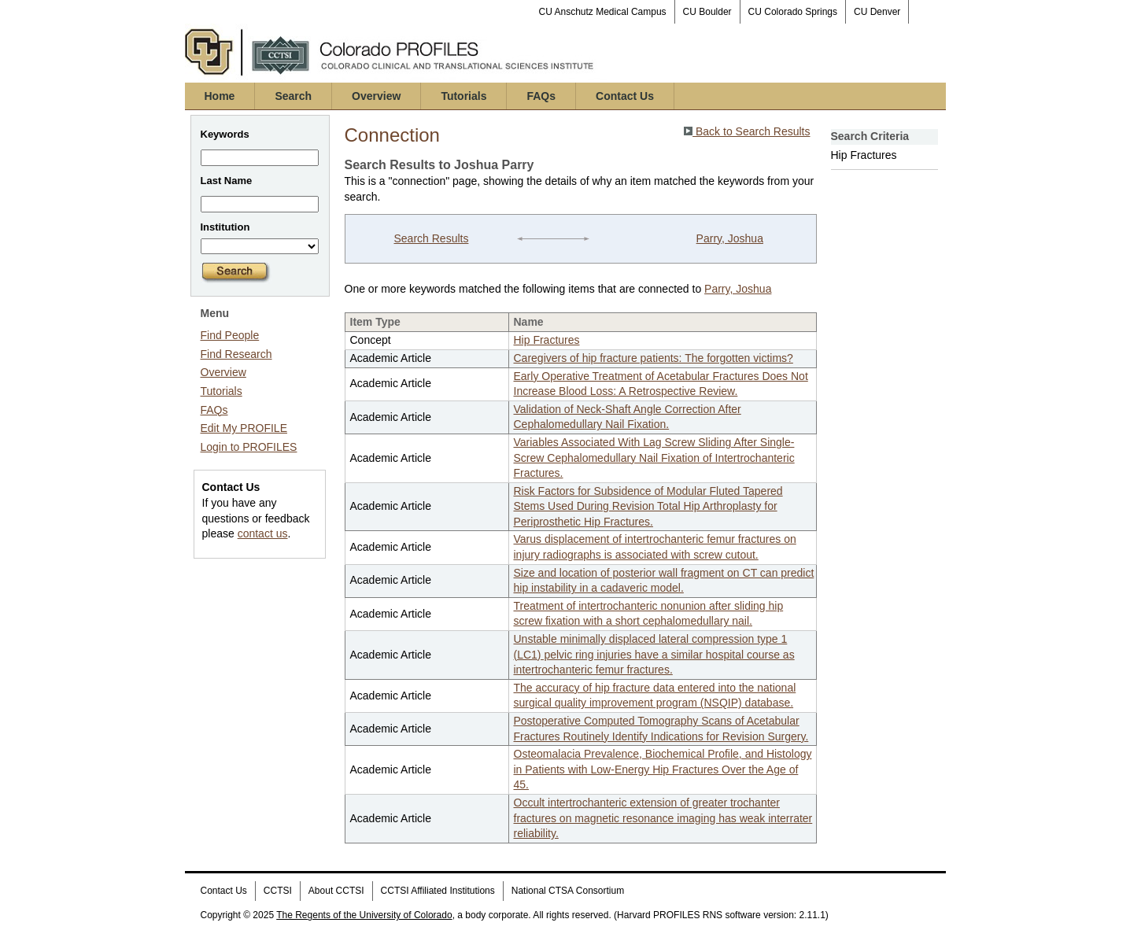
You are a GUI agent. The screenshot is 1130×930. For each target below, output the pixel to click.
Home (220, 96)
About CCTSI (336, 890)
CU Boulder (707, 11)
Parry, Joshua (729, 238)
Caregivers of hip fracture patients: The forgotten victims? (653, 358)
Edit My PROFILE (244, 428)
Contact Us (625, 96)
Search (293, 96)
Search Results (430, 238)
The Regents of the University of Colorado (364, 915)
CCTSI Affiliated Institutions (438, 890)
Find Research (236, 354)
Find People (230, 335)
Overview (376, 96)
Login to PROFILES (249, 447)
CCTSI (278, 890)
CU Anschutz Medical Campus (603, 11)
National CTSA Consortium (567, 890)
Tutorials (463, 96)
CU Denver (877, 11)
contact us (263, 533)
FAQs (541, 96)
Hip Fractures (547, 340)
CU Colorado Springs (792, 11)
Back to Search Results (747, 131)
